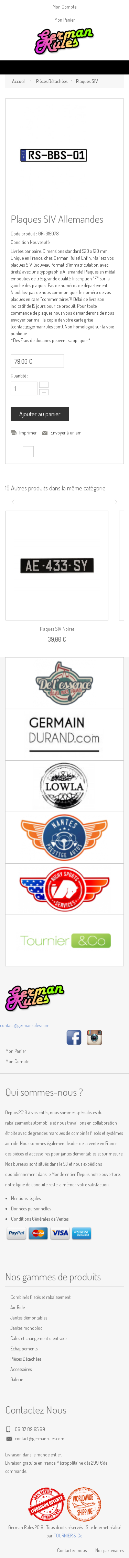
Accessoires (21, 1369)
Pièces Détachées (51, 81)
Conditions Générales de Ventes (39, 1219)
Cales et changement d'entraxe (38, 1338)
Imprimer (28, 432)
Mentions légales (26, 1198)
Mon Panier (64, 20)
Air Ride (17, 1307)
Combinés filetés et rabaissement (40, 1297)
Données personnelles (31, 1208)
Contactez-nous (72, 1550)
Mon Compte (64, 7)
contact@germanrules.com (25, 1025)
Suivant (111, 502)
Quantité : (19, 376)
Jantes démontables (28, 1318)
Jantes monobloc (26, 1328)
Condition (20, 242)
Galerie (16, 1379)
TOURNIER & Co (68, 1535)
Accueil (18, 81)
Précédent (18, 502)
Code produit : (24, 233)
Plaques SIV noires (57, 629)
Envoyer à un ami (67, 432)
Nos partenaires (109, 1550)
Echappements (23, 1348)
